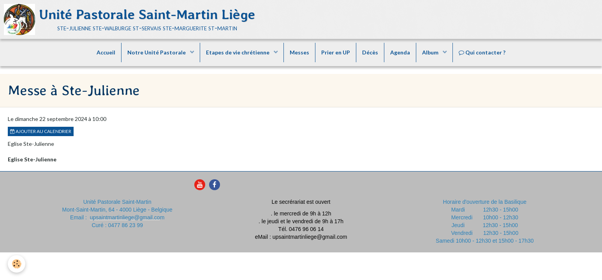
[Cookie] (16, 264)
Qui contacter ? (482, 52)
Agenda (400, 52)
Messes (299, 52)
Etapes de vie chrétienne (238, 52)
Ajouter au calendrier (40, 131)
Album (431, 52)
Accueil (106, 52)
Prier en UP (335, 52)
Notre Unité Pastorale (157, 52)
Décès (370, 52)
